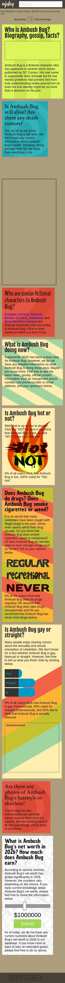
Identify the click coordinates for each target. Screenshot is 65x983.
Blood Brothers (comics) (21, 321)
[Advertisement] (29, 231)
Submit (27, 923)
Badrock (36, 314)
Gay (8, 673)
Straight (11, 683)
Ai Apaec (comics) (17, 314)
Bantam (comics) (16, 318)
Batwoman (36, 318)
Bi (7, 692)
